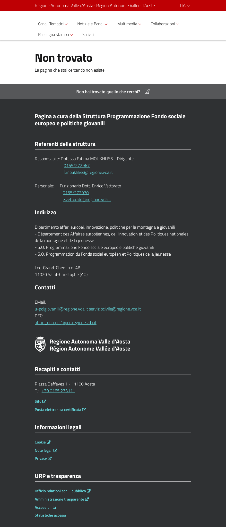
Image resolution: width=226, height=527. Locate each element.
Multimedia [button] (130, 24)
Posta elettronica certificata (58, 409)
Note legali (43, 450)
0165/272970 (76, 192)
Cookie (40, 442)
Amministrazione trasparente (59, 499)
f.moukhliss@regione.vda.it (80, 172)
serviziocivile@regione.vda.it (115, 309)
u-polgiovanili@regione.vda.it (61, 309)
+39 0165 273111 (58, 390)
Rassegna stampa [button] (56, 34)
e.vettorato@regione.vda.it (76, 199)
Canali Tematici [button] (53, 24)
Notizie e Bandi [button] (93, 24)
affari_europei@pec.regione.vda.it (65, 322)
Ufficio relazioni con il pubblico (60, 491)
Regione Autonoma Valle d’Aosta (95, 5)
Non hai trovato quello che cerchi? (113, 91)
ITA (185, 5)
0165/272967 (77, 165)
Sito (38, 401)
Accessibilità (45, 507)
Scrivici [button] (88, 34)
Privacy (41, 458)
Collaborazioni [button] (166, 24)
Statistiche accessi (50, 515)
